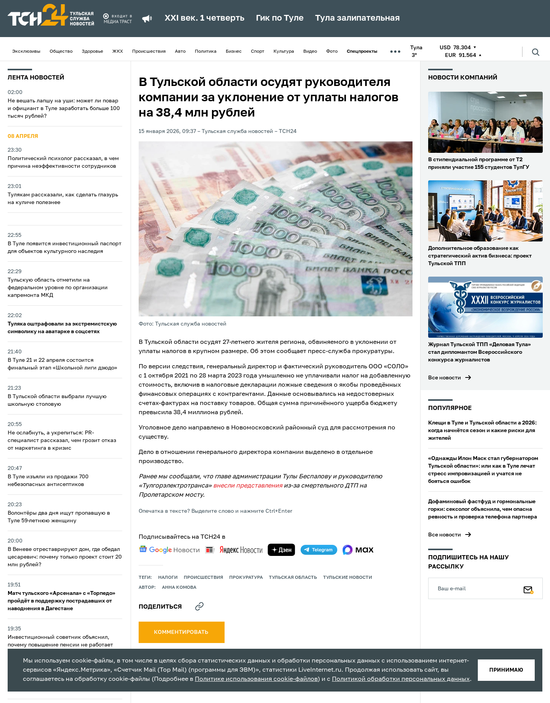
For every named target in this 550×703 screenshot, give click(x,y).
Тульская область (293, 577)
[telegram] (319, 550)
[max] (358, 550)
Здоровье (92, 51)
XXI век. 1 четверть (204, 18)
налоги (168, 577)
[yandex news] (233, 549)
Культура (283, 51)
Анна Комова (179, 587)
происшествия (203, 577)
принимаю (506, 670)
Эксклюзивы (26, 51)
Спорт (257, 51)
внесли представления (247, 486)
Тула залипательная (357, 18)
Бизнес (234, 51)
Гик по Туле (280, 18)
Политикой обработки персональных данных (401, 679)
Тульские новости (347, 577)
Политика (206, 51)
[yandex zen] (281, 550)
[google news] (169, 550)
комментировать (181, 632)
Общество (61, 51)
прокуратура (246, 577)
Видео (310, 51)
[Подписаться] (529, 588)
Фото (332, 51)
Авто (180, 51)
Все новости (444, 378)
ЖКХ (117, 51)
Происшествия (149, 51)
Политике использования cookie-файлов (256, 679)
